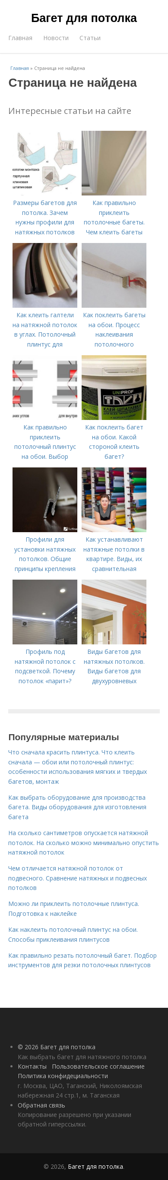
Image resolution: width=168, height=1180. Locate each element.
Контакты (32, 1066)
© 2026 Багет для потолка (56, 1047)
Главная (20, 38)
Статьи (90, 38)
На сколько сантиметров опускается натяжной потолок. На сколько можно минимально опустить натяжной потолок (83, 842)
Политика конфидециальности (63, 1076)
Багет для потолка (84, 18)
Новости (56, 38)
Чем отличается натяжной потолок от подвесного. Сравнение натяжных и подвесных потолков (77, 878)
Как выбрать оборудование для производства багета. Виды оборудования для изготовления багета (77, 807)
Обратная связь (41, 1105)
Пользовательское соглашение (98, 1066)
